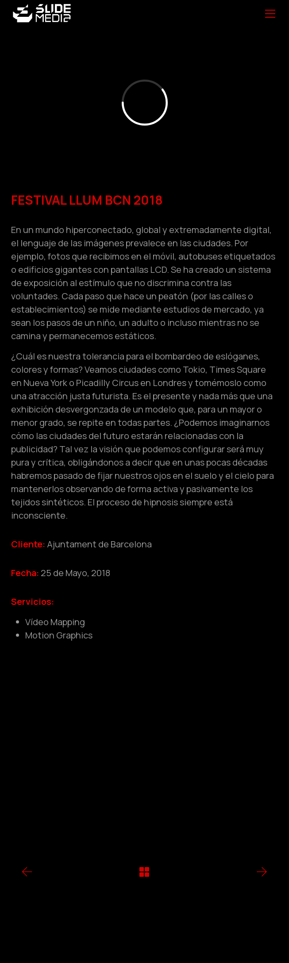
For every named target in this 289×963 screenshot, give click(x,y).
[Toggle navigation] (270, 13)
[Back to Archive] (144, 872)
